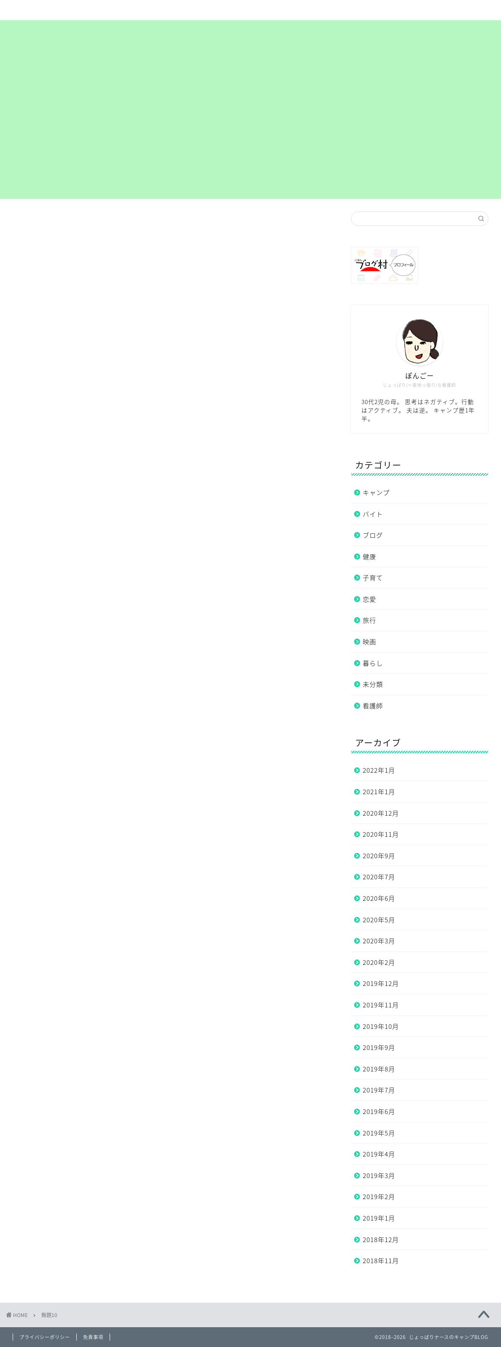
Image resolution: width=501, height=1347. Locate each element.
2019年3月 (379, 1175)
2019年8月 (379, 1069)
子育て (373, 577)
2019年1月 (379, 1218)
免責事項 (93, 1337)
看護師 (373, 705)
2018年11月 (381, 1260)
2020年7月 (379, 876)
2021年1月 (379, 791)
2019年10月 (381, 1026)
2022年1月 (379, 770)
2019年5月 (379, 1133)
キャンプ (376, 492)
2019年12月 (381, 983)
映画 (369, 641)
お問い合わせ (415, 10)
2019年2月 (379, 1196)
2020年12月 (381, 813)
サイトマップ (144, 10)
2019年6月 (379, 1111)
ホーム (53, 10)
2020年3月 (379, 940)
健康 (369, 556)
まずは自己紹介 (234, 10)
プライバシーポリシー (324, 10)
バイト (373, 514)
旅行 (369, 620)
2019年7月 (379, 1090)
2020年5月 (379, 919)
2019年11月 (381, 1005)
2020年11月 (381, 834)
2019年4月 (379, 1154)
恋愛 (369, 599)
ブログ (373, 535)
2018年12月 (381, 1239)
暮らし (373, 663)
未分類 (373, 684)
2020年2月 (379, 962)
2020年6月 (379, 898)
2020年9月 (379, 855)
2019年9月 (379, 1047)
